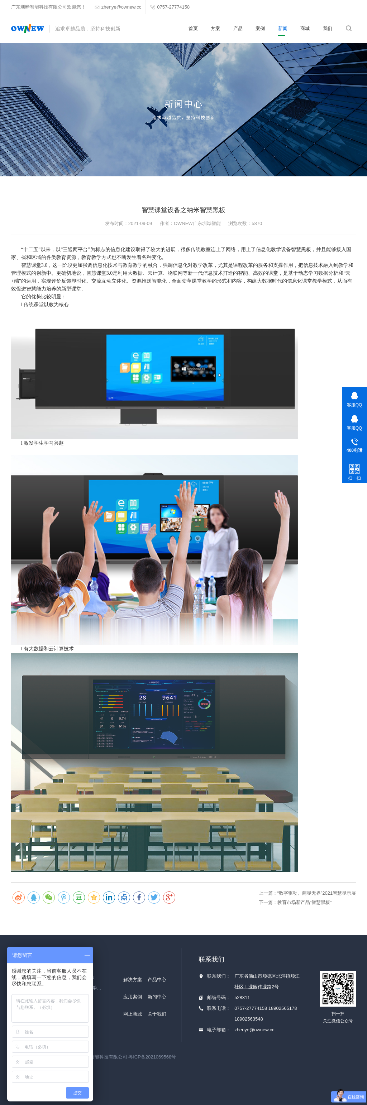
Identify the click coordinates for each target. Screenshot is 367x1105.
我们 (327, 28)
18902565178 (282, 1008)
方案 (215, 28)
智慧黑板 (301, 249)
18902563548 (248, 1019)
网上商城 (132, 1014)
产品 (238, 28)
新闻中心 (157, 996)
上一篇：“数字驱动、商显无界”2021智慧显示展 (307, 893)
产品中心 (157, 979)
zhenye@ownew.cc (254, 1029)
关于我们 (157, 1014)
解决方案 (132, 979)
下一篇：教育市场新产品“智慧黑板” (295, 902)
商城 (305, 28)
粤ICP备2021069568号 (152, 1057)
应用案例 (132, 996)
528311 (242, 997)
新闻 (282, 28)
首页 (193, 28)
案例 (260, 28)
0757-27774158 (251, 1008)
